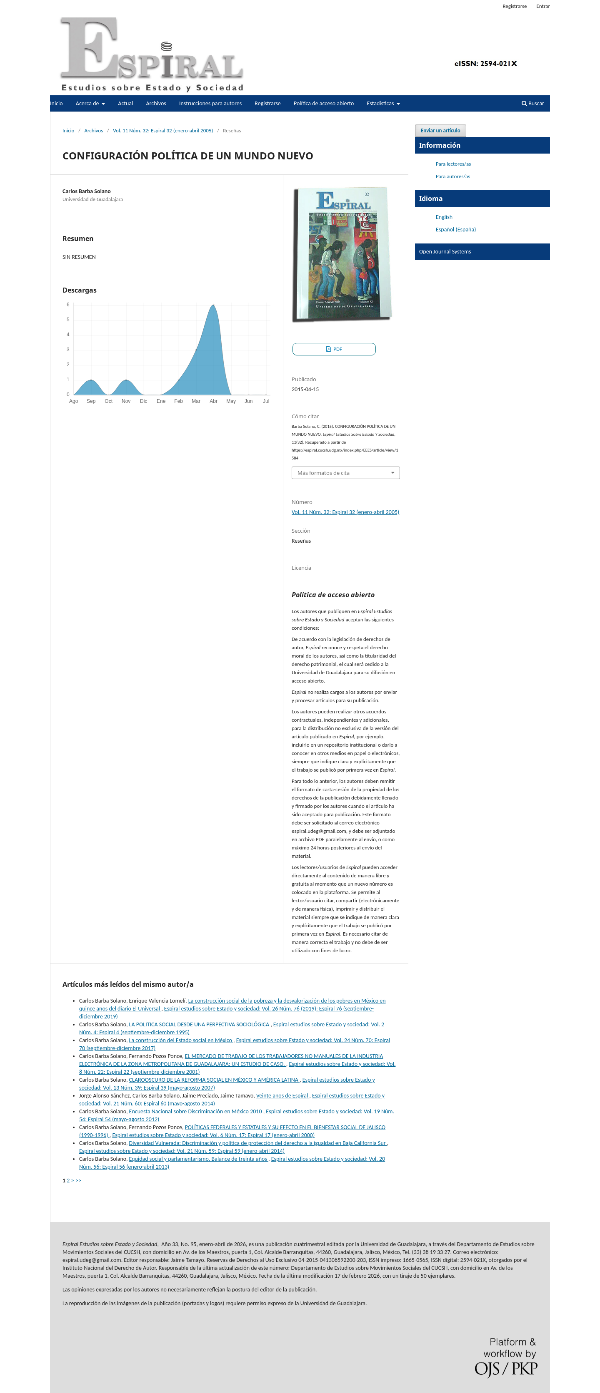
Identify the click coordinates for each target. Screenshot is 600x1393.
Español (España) (456, 229)
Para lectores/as (453, 164)
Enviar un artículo (440, 130)
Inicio (56, 103)
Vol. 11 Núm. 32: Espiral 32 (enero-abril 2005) (163, 130)
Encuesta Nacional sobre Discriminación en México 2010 (196, 1111)
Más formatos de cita (324, 473)
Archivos (156, 103)
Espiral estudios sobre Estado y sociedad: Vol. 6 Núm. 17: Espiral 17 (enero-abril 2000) (213, 1135)
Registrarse (268, 103)
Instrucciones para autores (210, 103)
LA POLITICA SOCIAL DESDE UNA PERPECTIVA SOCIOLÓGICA (200, 1024)
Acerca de (88, 103)
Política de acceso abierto (324, 103)
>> (78, 1180)
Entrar (543, 6)
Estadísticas (381, 103)
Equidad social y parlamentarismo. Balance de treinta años (198, 1158)
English (444, 217)
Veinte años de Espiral (282, 1095)
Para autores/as (453, 176)
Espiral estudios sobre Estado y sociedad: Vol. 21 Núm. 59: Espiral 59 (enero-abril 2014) (182, 1151)
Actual (125, 103)
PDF (337, 349)
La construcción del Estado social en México (181, 1040)
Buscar (533, 103)
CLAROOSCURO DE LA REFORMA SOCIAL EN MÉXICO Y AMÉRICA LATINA (214, 1079)
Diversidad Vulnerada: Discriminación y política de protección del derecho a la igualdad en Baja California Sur (258, 1143)
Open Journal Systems (445, 251)
